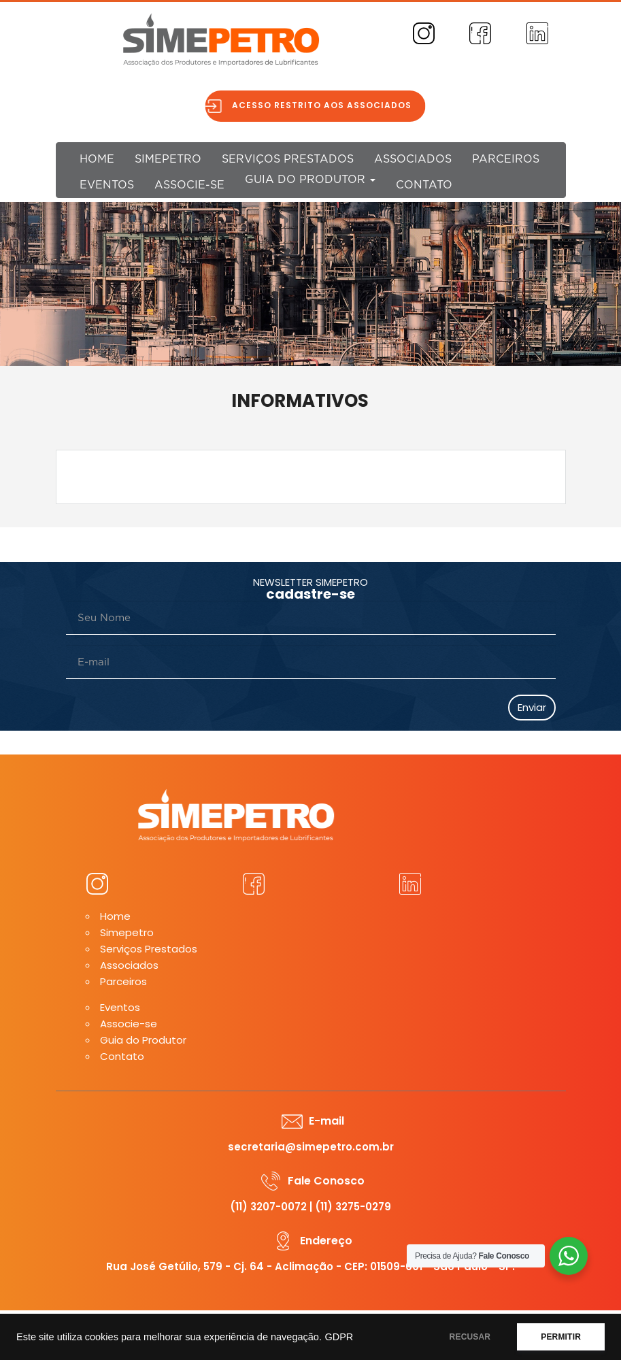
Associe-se (189, 185)
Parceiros (505, 159)
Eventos (107, 185)
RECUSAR (470, 1337)
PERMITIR (561, 1337)
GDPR (338, 1336)
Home (97, 159)
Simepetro (168, 159)
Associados (413, 159)
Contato (424, 185)
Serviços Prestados (288, 159)
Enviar (532, 707)
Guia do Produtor (310, 179)
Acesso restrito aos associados (327, 105)
